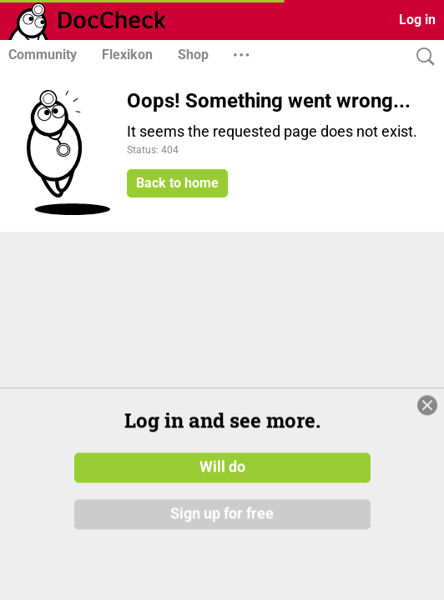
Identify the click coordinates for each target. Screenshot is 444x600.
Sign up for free (222, 557)
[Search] (421, 57)
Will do (222, 511)
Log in (417, 20)
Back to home (177, 183)
